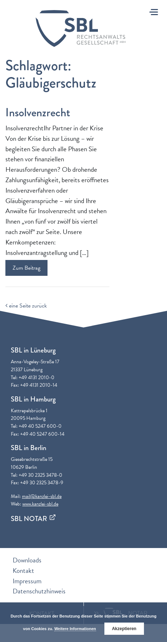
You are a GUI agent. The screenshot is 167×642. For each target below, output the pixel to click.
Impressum (27, 581)
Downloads (27, 560)
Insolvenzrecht (37, 112)
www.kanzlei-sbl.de (40, 504)
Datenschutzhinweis (39, 591)
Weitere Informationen (75, 629)
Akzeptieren (124, 628)
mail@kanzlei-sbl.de (42, 496)
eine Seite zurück (26, 305)
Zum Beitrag (26, 268)
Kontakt (23, 570)
